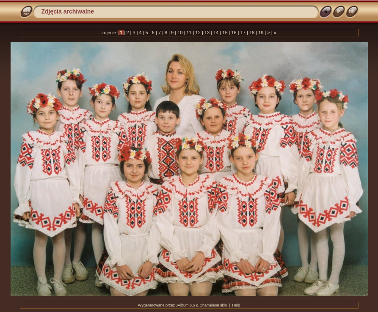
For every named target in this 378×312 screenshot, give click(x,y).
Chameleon (209, 305)
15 (225, 32)
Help (236, 305)
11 (189, 32)
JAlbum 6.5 (185, 305)
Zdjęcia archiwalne (67, 11)
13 (207, 32)
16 (233, 32)
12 (198, 32)
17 (243, 32)
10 (180, 32)
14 (216, 32)
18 (252, 32)
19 (261, 32)
